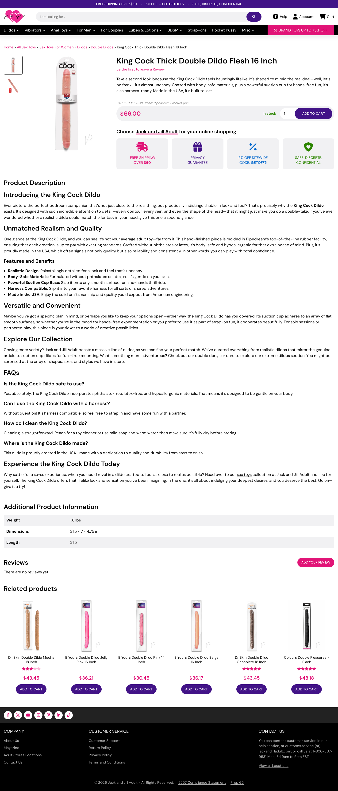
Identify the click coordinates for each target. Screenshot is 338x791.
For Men (86, 30)
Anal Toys (61, 30)
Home (8, 47)
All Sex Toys (26, 47)
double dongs (207, 355)
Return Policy (100, 747)
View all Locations (273, 765)
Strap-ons (197, 30)
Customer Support (104, 740)
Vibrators (35, 30)
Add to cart (313, 113)
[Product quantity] (293, 113)
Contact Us (13, 762)
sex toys (244, 474)
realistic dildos (273, 349)
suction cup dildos (38, 355)
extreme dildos (276, 355)
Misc (248, 30)
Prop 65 (237, 782)
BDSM (175, 30)
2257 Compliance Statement (202, 782)
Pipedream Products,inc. (171, 103)
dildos (128, 349)
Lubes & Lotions (145, 30)
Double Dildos (102, 47)
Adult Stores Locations (23, 755)
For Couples (112, 30)
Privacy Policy (100, 755)
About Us (11, 740)
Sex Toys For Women (56, 47)
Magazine (11, 747)
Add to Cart (31, 689)
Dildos (11, 30)
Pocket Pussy (224, 30)
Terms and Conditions (107, 762)
